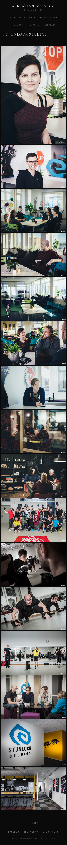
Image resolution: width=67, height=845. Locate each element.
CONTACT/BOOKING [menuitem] (48, 18)
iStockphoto (50, 831)
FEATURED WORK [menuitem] (16, 18)
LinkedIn (50, 25)
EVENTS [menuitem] (32, 18)
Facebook (17, 25)
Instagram (34, 25)
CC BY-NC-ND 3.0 (42, 839)
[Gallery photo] (33, 95)
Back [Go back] (33, 823)
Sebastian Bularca (33, 6)
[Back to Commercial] (25, 35)
